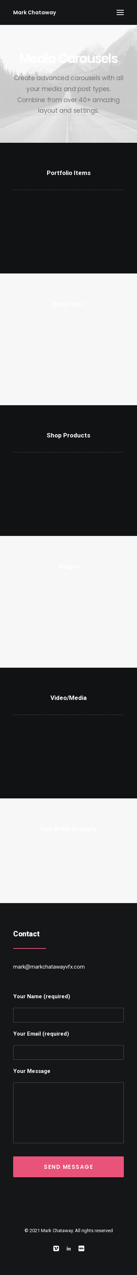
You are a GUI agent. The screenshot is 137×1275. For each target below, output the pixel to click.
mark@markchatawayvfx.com (49, 966)
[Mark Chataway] (34, 12)
